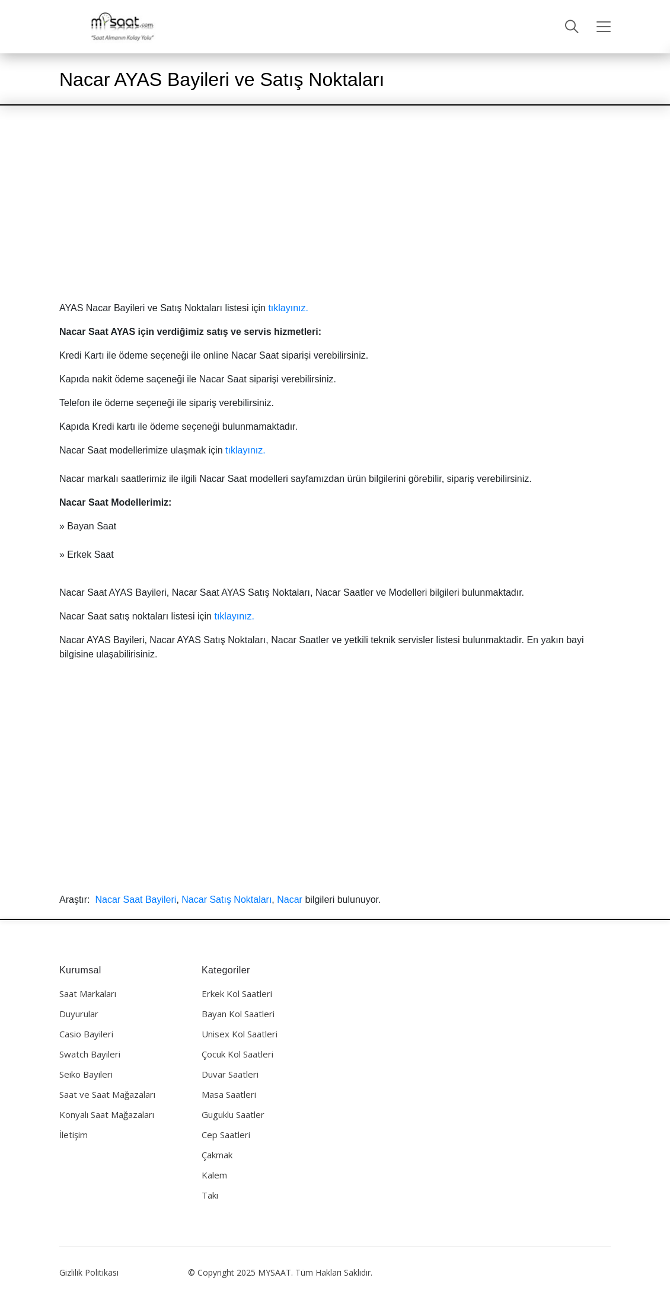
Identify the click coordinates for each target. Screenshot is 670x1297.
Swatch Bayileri (89, 1054)
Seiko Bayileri (86, 1074)
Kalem (214, 1175)
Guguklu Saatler (233, 1114)
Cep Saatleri (226, 1135)
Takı (210, 1195)
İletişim (73, 1135)
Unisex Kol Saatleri (239, 1034)
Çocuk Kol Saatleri (237, 1054)
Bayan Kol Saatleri (238, 1014)
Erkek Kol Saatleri (237, 993)
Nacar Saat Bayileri (135, 900)
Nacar (289, 900)
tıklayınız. (288, 308)
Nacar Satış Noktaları (226, 900)
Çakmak (217, 1155)
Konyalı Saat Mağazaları (106, 1114)
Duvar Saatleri (230, 1074)
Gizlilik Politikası (89, 1272)
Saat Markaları (87, 993)
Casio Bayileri (86, 1034)
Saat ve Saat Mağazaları (107, 1094)
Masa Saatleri (229, 1094)
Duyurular (78, 1014)
